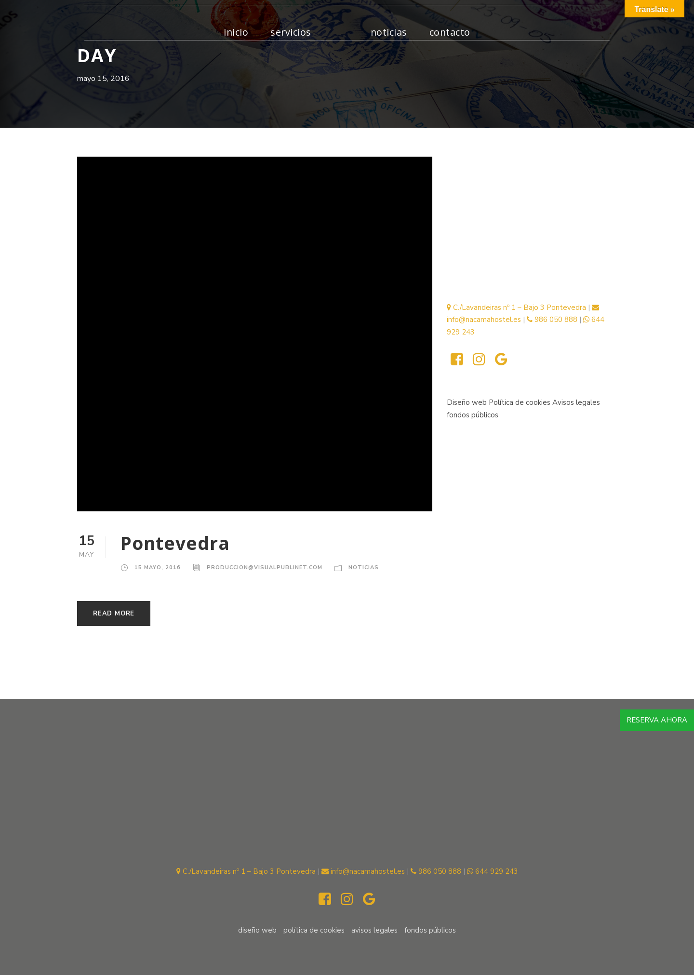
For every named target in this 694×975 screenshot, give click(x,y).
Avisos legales (576, 402)
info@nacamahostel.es (363, 871)
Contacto (449, 32)
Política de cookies (520, 402)
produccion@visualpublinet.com (264, 567)
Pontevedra (175, 543)
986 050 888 (552, 319)
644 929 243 (492, 871)
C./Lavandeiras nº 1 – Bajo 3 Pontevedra (516, 307)
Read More (113, 613)
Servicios (290, 32)
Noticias (389, 32)
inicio (236, 32)
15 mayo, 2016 (157, 567)
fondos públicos (472, 415)
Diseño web (467, 402)
